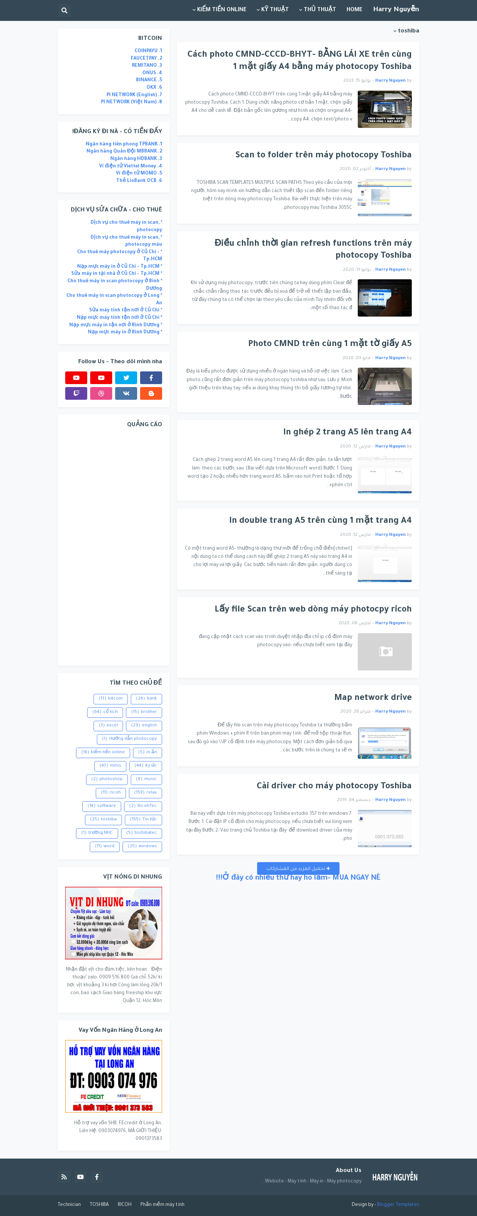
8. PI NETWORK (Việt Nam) (131, 102)
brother (144, 712)
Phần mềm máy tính (162, 1205)
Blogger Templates (398, 1205)
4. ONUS (152, 73)
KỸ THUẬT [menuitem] (275, 10)
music (146, 780)
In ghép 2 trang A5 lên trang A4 (347, 433)
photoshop (107, 780)
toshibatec (141, 833)
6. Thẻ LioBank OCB (139, 181)
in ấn (147, 753)
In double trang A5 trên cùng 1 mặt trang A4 (320, 521)
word (104, 847)
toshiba (103, 820)
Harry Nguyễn (396, 10)
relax (145, 793)
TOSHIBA (99, 1205)
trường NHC (97, 833)
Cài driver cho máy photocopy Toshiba (334, 787)
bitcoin (111, 699)
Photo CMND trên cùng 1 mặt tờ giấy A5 (330, 344)
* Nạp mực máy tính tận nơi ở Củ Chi (119, 318)
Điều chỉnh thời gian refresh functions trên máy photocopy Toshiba (313, 250)
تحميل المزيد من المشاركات (296, 869)
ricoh (111, 793)
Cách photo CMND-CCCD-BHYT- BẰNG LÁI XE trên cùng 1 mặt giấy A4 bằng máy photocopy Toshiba (299, 61)
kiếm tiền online (103, 753)
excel (108, 726)
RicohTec (143, 806)
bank (146, 699)
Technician (69, 1205)
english (144, 726)
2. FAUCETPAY (146, 59)
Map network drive (373, 698)
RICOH (125, 1205)
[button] (64, 10)
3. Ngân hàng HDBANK (136, 159)
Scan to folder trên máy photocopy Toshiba (323, 156)
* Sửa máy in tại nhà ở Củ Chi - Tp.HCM (116, 274)
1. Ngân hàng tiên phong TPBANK (124, 144)
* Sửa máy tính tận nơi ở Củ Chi (125, 310)
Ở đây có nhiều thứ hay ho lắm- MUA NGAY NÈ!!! (298, 878)
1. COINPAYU (148, 51)
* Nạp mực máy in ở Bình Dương (125, 332)
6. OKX (154, 88)
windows (142, 847)
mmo (110, 766)
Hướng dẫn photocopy (129, 739)
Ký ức (146, 766)
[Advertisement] (113, 546)
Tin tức (143, 820)
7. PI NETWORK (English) (134, 95)
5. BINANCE (149, 80)
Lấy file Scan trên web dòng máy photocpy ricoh (313, 610)
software (102, 806)
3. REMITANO (147, 66)
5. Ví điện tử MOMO (139, 173)
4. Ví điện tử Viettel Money (130, 166)
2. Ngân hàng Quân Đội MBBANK (124, 151)
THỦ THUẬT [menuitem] (320, 10)
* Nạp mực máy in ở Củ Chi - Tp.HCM (119, 267)
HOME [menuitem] (354, 10)
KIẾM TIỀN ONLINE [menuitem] (221, 10)
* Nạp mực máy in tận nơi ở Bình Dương (115, 325)
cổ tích (105, 712)
